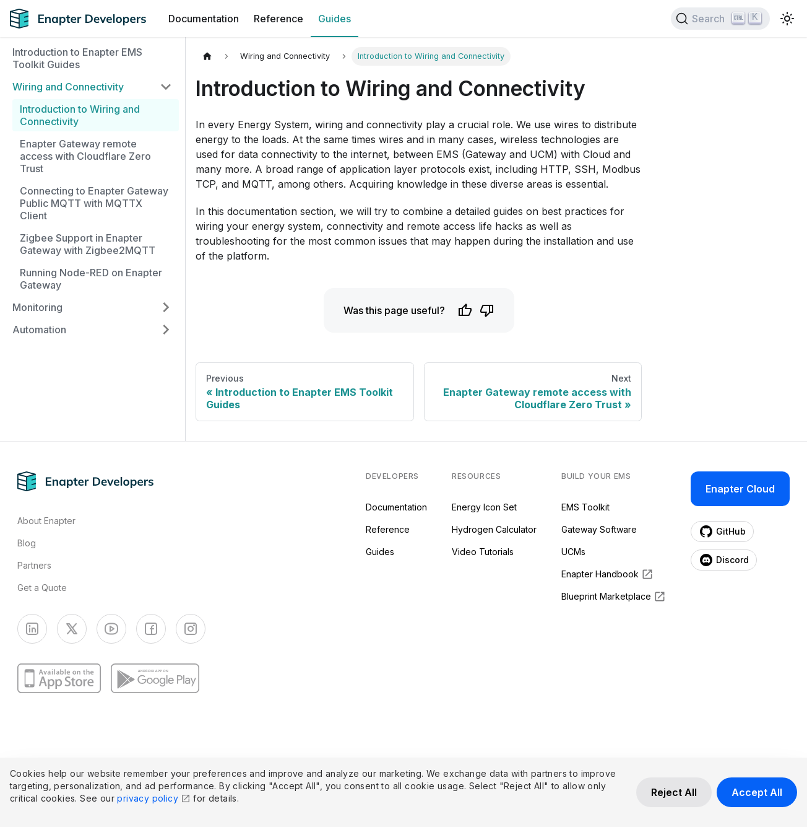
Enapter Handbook (607, 574)
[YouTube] (111, 629)
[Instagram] (190, 629)
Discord (724, 560)
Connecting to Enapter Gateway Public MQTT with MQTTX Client (94, 203)
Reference (278, 18)
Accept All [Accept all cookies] (756, 792)
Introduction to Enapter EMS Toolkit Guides (77, 58)
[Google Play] (155, 678)
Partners (34, 565)
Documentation (203, 18)
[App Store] (59, 678)
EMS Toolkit (585, 507)
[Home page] (207, 55)
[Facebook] (151, 629)
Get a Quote (42, 587)
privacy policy (154, 798)
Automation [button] (39, 329)
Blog (26, 543)
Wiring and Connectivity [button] (68, 87)
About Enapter (46, 520)
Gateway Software (599, 529)
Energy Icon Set (484, 507)
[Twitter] (72, 629)
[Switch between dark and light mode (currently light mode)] (787, 18)
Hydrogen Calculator (494, 529)
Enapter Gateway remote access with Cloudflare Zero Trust (85, 156)
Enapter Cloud (740, 489)
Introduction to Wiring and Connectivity (80, 115)
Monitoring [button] (37, 307)
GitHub (722, 531)
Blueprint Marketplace (613, 596)
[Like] (464, 310)
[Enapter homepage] (85, 481)
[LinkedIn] (32, 629)
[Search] (720, 18)
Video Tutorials (483, 551)
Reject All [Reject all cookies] (674, 792)
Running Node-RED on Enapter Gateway (91, 278)
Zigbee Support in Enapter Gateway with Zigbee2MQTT (87, 244)
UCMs (573, 551)
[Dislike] (487, 310)
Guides (334, 18)
